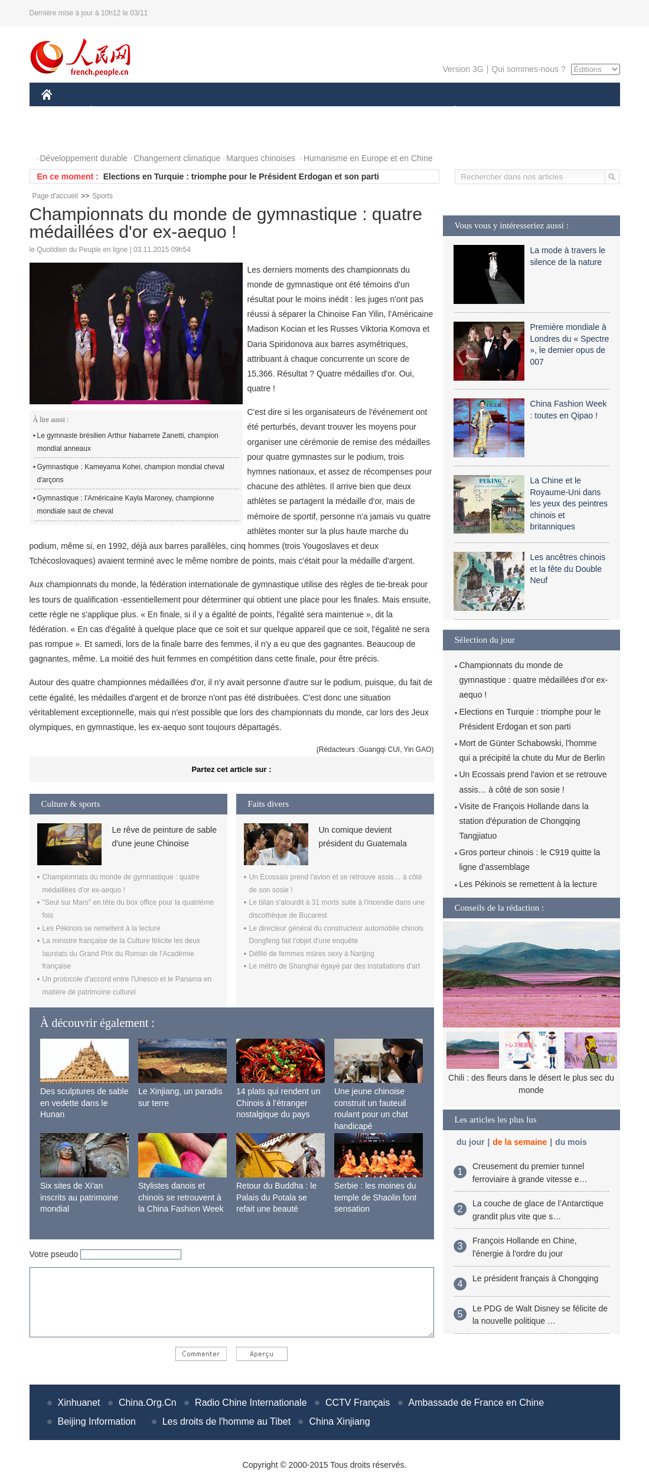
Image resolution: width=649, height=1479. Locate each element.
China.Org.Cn (148, 1403)
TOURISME (547, 111)
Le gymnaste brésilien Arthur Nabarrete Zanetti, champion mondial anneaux (128, 442)
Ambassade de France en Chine (476, 1403)
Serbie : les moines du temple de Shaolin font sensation (375, 1197)
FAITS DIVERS (385, 111)
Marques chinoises (260, 158)
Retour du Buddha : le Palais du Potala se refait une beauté (276, 1197)
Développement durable (84, 158)
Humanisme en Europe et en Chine (368, 158)
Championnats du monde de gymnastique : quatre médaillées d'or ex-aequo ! (533, 679)
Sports (102, 196)
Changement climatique (176, 158)
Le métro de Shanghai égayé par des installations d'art (334, 966)
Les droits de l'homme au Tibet (226, 1421)
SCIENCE (268, 111)
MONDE (166, 111)
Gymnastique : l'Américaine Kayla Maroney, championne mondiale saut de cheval (125, 504)
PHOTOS (65, 135)
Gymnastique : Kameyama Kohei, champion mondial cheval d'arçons (131, 473)
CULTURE (321, 111)
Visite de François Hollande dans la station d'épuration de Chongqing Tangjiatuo (524, 820)
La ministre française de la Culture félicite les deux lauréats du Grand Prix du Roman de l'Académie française (121, 953)
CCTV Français (357, 1403)
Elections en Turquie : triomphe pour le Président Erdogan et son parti (241, 176)
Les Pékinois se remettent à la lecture (102, 928)
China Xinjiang (339, 1421)
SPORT (496, 111)
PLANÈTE (449, 111)
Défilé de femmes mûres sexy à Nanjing (311, 954)
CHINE (61, 111)
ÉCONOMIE (112, 111)
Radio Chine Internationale (250, 1403)
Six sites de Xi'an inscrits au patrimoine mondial (79, 1197)
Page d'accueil (55, 196)
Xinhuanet (79, 1403)
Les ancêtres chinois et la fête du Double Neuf (568, 568)
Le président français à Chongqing (535, 1278)
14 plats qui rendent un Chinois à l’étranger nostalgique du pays (278, 1103)
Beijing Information (97, 1421)
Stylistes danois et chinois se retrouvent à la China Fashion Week (180, 1197)
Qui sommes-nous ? (528, 69)
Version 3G (462, 69)
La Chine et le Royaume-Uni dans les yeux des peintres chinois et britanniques (569, 503)
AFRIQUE (216, 111)
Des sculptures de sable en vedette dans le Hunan (84, 1103)
